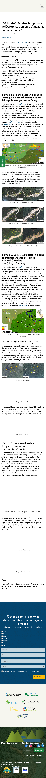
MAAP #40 (22, 42)
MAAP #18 (22, 267)
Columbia (6, 638)
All (4, 645)
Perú (4, 631)
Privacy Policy (5, 766)
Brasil (4, 636)
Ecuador (5, 641)
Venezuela (6, 643)
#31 (19, 122)
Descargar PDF (6, 38)
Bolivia (5, 634)
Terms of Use (15, 766)
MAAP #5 (22, 104)
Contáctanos (28, 750)
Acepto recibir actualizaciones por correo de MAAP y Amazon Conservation (22, 671)
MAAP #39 (12, 122)
